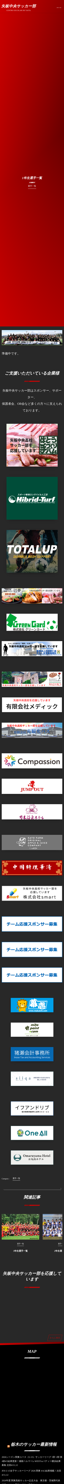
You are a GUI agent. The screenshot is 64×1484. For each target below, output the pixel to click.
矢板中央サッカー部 (18, 6)
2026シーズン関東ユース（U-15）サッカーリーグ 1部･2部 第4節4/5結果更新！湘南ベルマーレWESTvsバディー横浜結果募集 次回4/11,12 (32, 1461)
